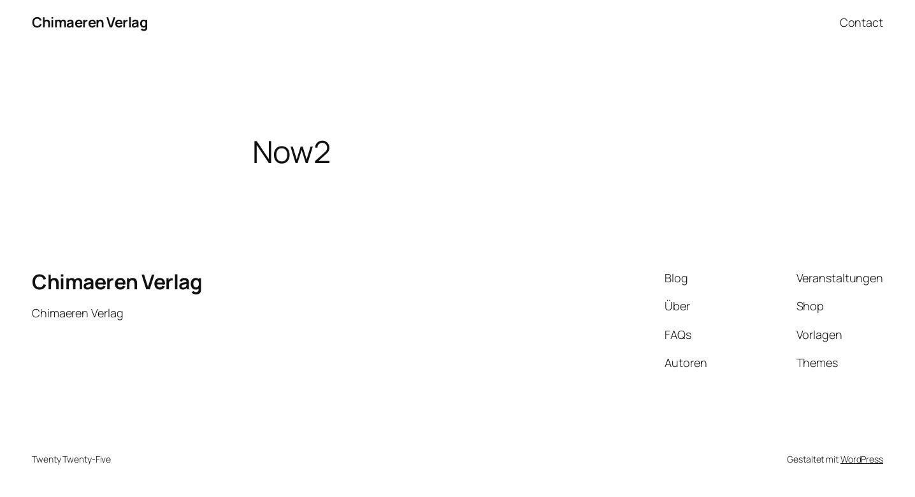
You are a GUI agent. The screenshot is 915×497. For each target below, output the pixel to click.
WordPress (861, 459)
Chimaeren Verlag (90, 22)
